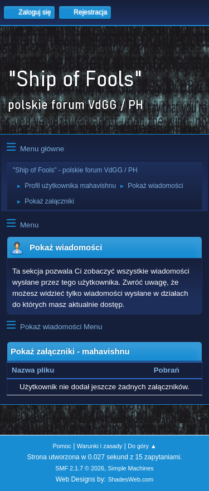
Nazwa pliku (39, 370)
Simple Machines (131, 468)
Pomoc (61, 446)
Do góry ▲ (142, 446)
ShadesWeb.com (130, 479)
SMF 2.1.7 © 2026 (79, 468)
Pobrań (166, 370)
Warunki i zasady (100, 446)
